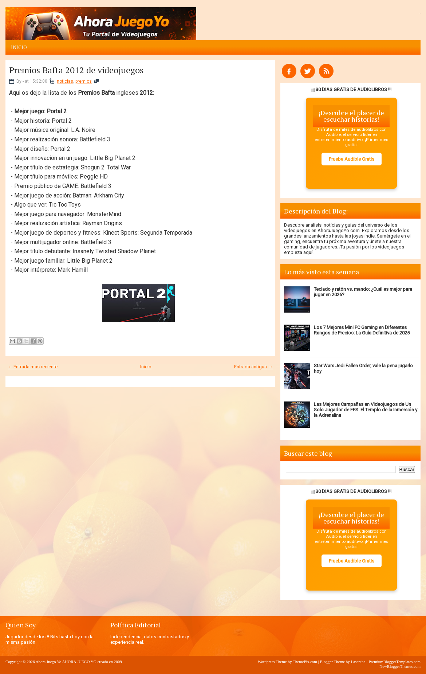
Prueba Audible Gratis (351, 159)
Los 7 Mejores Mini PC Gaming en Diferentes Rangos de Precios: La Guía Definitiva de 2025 (362, 330)
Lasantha (358, 661)
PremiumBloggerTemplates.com (394, 661)
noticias (65, 81)
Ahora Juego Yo (49, 661)
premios (83, 81)
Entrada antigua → (253, 366)
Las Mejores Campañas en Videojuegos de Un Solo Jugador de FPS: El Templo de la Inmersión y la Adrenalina (365, 409)
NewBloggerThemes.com (400, 666)
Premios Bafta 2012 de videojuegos (76, 70)
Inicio (19, 47)
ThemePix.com (305, 661)
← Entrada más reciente (33, 366)
